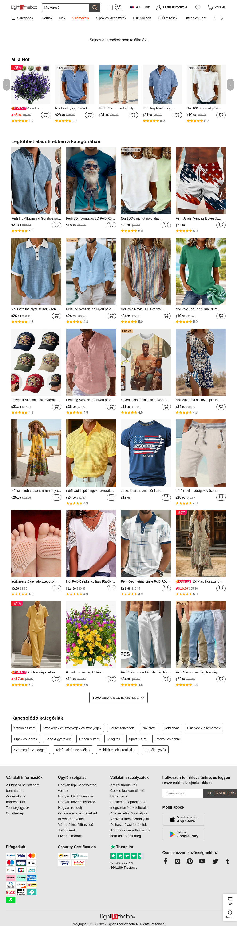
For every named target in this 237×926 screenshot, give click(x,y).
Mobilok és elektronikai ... (117, 750)
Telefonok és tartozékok (73, 750)
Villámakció (80, 18)
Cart (232, 900)
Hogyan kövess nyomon (77, 802)
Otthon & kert (88, 739)
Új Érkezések (167, 18)
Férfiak (47, 18)
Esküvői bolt (142, 18)
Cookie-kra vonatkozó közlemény (127, 793)
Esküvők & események (204, 728)
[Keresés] (65, 7)
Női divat (149, 728)
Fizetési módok (70, 836)
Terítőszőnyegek (122, 728)
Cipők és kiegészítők (111, 18)
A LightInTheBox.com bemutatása (23, 788)
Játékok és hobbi (167, 739)
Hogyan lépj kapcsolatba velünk (77, 788)
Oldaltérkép (15, 813)
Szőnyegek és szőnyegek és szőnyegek (72, 728)
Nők (62, 18)
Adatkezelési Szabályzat (129, 813)
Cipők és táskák (25, 739)
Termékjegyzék (155, 750)
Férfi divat (171, 728)
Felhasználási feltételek (128, 824)
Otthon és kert (24, 728)
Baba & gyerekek (58, 739)
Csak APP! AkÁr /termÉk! (120, 7)
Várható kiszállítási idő (75, 824)
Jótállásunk (67, 830)
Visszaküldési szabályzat (129, 819)
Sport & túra (138, 739)
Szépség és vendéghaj (30, 750)
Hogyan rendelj (70, 808)
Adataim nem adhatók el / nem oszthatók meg (130, 833)
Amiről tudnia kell (123, 785)
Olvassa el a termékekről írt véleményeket (77, 816)
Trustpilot (121, 846)
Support (230, 917)
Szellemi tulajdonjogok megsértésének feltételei (129, 805)
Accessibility (15, 796)
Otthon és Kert (194, 18)
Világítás (113, 739)
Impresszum (15, 802)
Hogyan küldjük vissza (75, 796)
